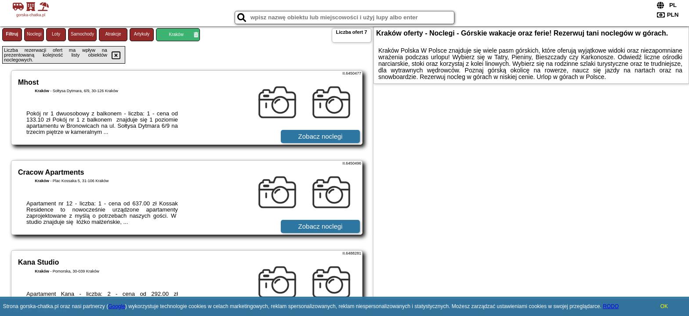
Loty (56, 34)
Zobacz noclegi (320, 136)
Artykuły (142, 34)
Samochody (82, 34)
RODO (611, 306)
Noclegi (34, 34)
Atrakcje (113, 34)
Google (116, 306)
